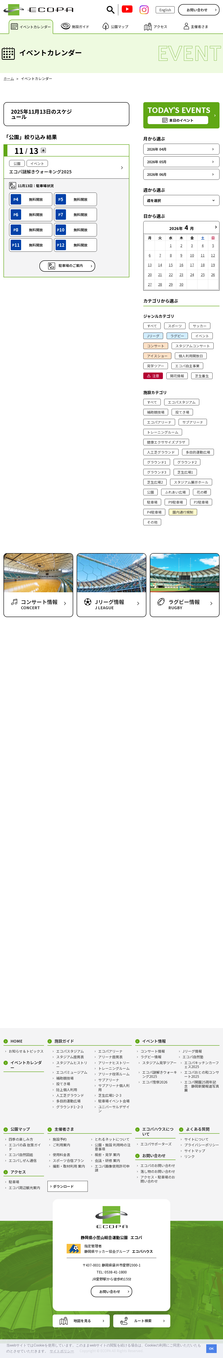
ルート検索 (143, 1320)
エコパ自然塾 (192, 1057)
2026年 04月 (157, 149)
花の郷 (202, 492)
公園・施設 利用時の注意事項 (112, 1147)
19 (213, 264)
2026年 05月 (157, 161)
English (165, 9)
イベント (202, 335)
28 (160, 284)
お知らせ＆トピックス (26, 1051)
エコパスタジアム (182, 402)
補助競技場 (155, 412)
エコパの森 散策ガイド (25, 1147)
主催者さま (64, 1129)
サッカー (200, 325)
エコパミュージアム (71, 1072)
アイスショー (157, 355)
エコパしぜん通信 (23, 1160)
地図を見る (82, 1320)
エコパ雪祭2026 (154, 1082)
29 (171, 284)
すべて (152, 325)
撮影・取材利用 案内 (69, 1166)
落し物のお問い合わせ (157, 1171)
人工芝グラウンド (161, 452)
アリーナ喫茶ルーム (114, 1074)
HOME (16, 1040)
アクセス (18, 1171)
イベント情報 (154, 1040)
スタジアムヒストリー (71, 1065)
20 (150, 274)
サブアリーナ (192, 422)
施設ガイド (64, 1040)
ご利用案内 (61, 1145)
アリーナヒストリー (114, 1063)
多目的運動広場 (198, 452)
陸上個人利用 (66, 1090)
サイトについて (196, 1139)
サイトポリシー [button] (62, 1351)
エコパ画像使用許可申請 (112, 1168)
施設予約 (60, 1139)
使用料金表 (61, 1155)
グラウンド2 (187, 462)
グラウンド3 (156, 472)
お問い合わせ (197, 9)
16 (181, 264)
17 (192, 264)
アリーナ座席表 (110, 1057)
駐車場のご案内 (71, 265)
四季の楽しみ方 (21, 1139)
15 (171, 264)
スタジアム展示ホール (191, 482)
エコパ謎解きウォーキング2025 (159, 1074)
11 (203, 255)
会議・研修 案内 (107, 1160)
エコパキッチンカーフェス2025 (201, 1065)
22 (171, 274)
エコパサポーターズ (156, 1144)
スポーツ (175, 325)
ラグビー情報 (150, 1057)
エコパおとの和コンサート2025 (201, 1074)
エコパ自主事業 (187, 365)
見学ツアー (155, 365)
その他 (152, 522)
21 (160, 274)
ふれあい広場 (175, 492)
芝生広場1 (185, 472)
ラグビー (177, 335)
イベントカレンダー (26, 1065)
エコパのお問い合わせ (157, 1165)
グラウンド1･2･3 (69, 1107)
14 (160, 264)
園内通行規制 (182, 512)
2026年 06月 (157, 174)
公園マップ (20, 1129)
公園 (150, 492)
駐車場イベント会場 (114, 1101)
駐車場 (152, 502)
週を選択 (154, 200)
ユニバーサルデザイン (114, 1109)
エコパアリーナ (159, 422)
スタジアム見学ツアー (159, 1063)
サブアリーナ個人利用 (114, 1087)
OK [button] (211, 1348)
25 (203, 274)
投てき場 (182, 412)
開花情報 (177, 375)
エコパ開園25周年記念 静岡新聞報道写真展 (201, 1086)
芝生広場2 (155, 482)
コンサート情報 (152, 1051)
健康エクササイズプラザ (166, 442)
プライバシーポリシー (201, 1145)
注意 (155, 375)
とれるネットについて (112, 1139)
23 (181, 274)
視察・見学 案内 (107, 1155)
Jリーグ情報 (192, 1051)
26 (213, 274)
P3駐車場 (201, 502)
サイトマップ (194, 1151)
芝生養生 (202, 375)
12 (213, 255)
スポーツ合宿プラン (68, 1160)
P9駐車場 (175, 502)
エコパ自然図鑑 (21, 1155)
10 (192, 255)
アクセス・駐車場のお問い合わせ (157, 1179)
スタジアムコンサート (192, 345)
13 (150, 264)
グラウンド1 (156, 462)
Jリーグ (153, 335)
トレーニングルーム (162, 432)
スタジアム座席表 (70, 1057)
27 (150, 284)
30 (181, 284)
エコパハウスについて (158, 1131)
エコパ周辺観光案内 (24, 1188)
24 (192, 274)
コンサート (155, 345)
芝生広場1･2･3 (110, 1095)
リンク (189, 1156)
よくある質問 (197, 1129)
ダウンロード (63, 1186)
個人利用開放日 (191, 355)
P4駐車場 (154, 512)
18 (203, 264)
